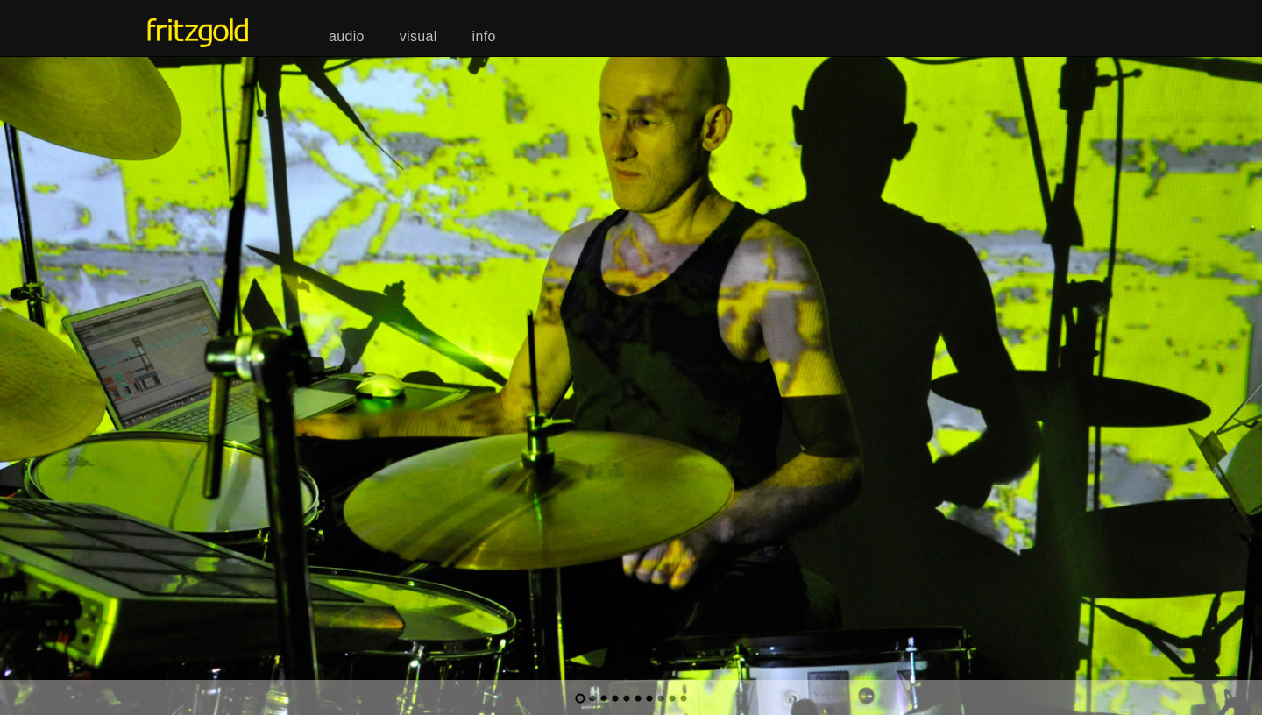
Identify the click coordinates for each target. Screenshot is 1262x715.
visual (418, 36)
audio (347, 36)
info (484, 36)
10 (684, 698)
